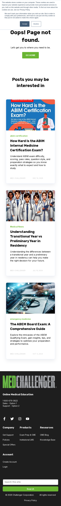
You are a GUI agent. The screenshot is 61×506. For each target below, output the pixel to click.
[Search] (30, 482)
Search (30, 489)
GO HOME (30, 55)
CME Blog (44, 435)
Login (5, 467)
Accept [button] (24, 24)
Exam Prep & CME (28, 435)
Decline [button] (36, 24)
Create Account (10, 462)
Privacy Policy (30, 500)
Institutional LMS (27, 440)
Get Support (8, 435)
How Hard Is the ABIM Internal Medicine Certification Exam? (27, 145)
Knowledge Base (47, 440)
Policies (6, 440)
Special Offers (9, 444)
